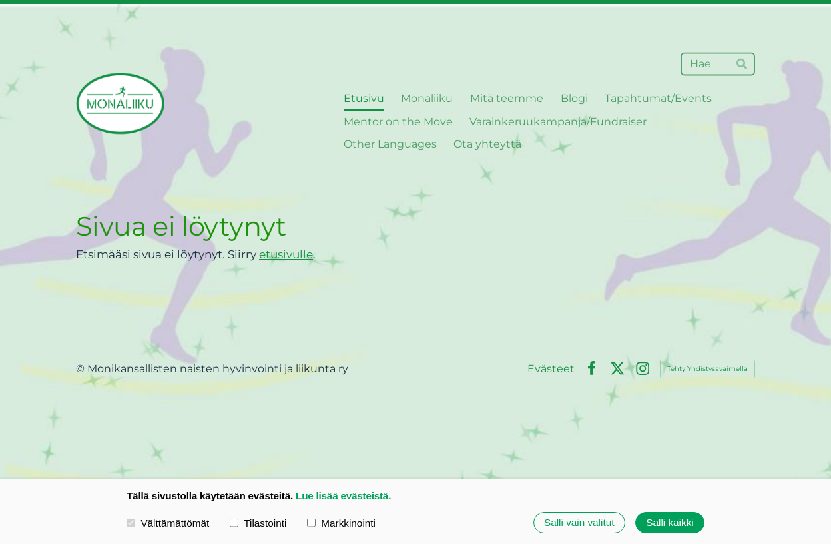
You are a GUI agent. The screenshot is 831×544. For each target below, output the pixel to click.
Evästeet (551, 369)
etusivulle (286, 254)
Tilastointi (258, 522)
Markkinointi (341, 522)
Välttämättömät (168, 522)
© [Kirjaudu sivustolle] (81, 368)
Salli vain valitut (579, 522)
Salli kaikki (669, 522)
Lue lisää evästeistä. (343, 495)
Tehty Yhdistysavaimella (707, 368)
